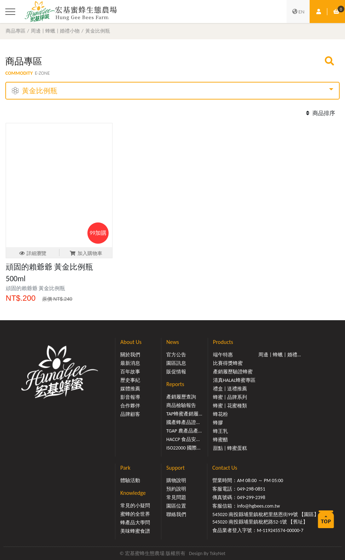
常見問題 (176, 497)
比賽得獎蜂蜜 (228, 363)
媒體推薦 (130, 389)
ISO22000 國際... (183, 448)
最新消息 (130, 363)
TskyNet (217, 553)
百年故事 (130, 372)
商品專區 (15, 31)
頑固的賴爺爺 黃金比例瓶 (35, 288)
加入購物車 (85, 253)
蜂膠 (218, 423)
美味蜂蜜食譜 (135, 531)
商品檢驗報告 (181, 405)
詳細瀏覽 (33, 253)
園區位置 (176, 506)
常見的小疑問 (135, 506)
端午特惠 (223, 355)
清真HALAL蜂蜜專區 (234, 380)
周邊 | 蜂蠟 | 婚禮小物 (55, 31)
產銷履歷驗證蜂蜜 (233, 372)
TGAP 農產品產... (184, 431)
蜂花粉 (220, 414)
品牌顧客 (130, 414)
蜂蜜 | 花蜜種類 (230, 406)
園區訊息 (176, 363)
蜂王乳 (220, 431)
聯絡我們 (176, 514)
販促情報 (176, 372)
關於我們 (130, 355)
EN (298, 12)
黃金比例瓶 (97, 31)
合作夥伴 (130, 406)
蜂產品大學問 (135, 523)
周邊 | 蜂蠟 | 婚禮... (279, 355)
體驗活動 (130, 480)
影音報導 (130, 397)
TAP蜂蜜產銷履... (184, 414)
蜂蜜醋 (220, 440)
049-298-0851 (251, 489)
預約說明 (176, 489)
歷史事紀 (130, 380)
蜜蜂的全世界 (135, 514)
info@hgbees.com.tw (258, 506)
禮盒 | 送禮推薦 (230, 389)
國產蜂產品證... (183, 422)
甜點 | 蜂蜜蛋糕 (230, 448)
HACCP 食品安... (183, 439)
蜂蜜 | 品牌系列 (230, 397)
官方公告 (176, 355)
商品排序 (319, 113)
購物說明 (176, 480)
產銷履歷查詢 (181, 397)
